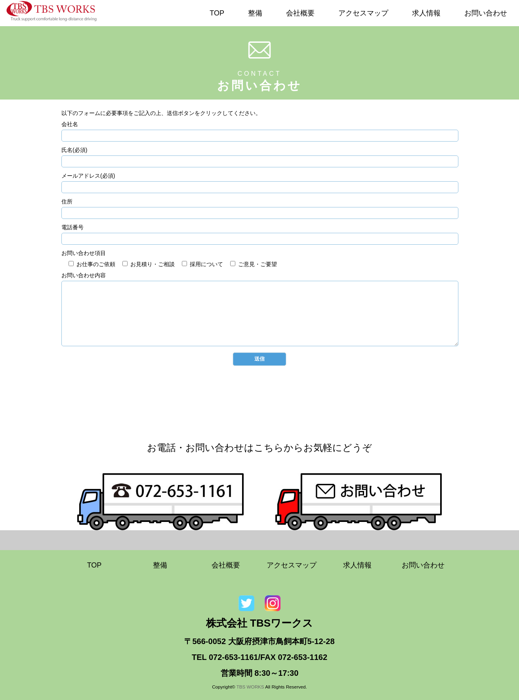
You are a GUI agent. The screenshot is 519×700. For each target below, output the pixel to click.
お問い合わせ (485, 13)
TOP (217, 13)
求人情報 (426, 13)
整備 (255, 13)
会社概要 (300, 13)
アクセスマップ (363, 13)
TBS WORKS (250, 686)
